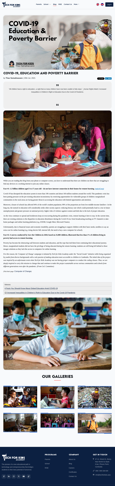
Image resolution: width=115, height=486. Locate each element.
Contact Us (68, 4)
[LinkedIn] (9, 471)
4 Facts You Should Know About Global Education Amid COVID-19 (31, 283)
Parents (39, 4)
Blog (54, 4)
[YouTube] (23, 471)
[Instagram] (14, 471)
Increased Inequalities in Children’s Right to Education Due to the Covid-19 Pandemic (41, 287)
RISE (60, 4)
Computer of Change (22, 266)
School (46, 4)
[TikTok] (28, 471)
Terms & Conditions (95, 482)
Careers (71, 462)
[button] (109, 4)
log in (109, 4)
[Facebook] (4, 471)
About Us (72, 454)
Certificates (73, 467)
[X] (19, 471)
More (76, 4)
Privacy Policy (108, 482)
